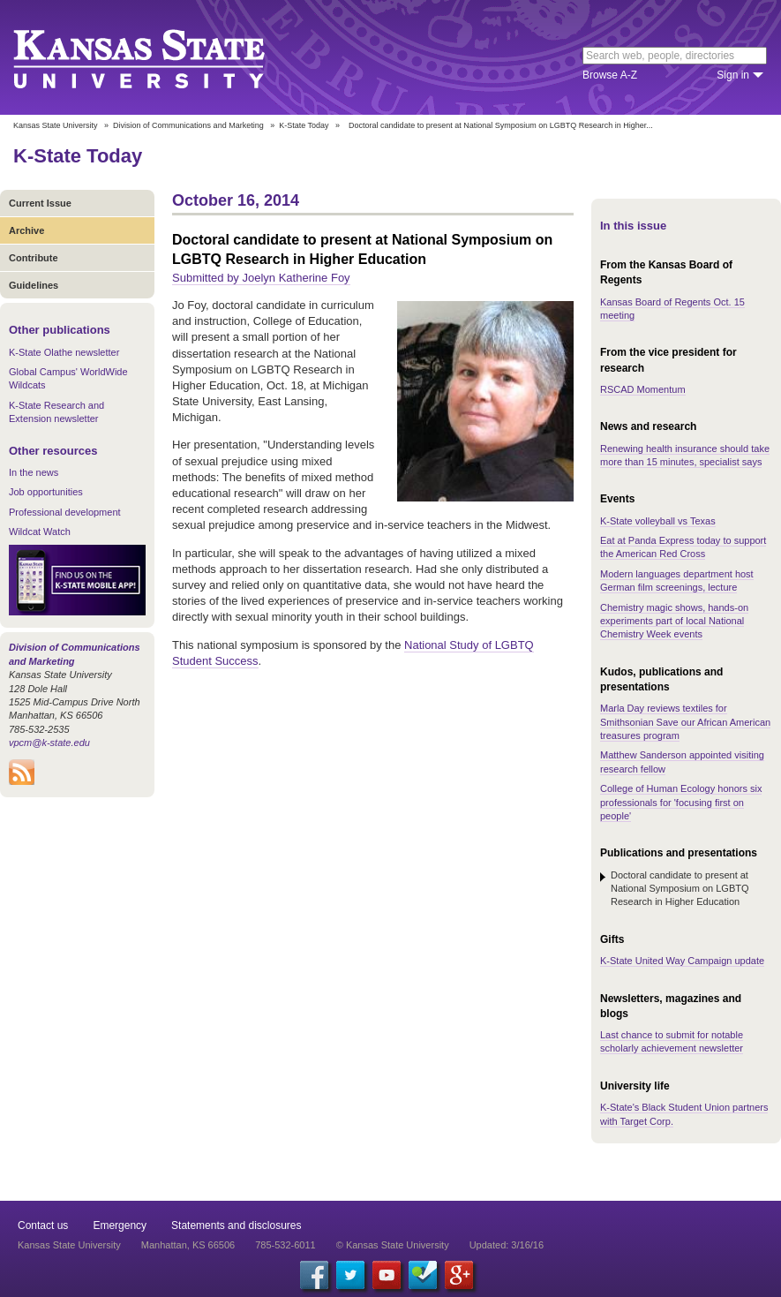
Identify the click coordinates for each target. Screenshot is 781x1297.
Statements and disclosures (236, 1225)
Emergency (119, 1225)
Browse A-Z (609, 75)
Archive (26, 230)
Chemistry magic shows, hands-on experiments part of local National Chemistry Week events (674, 621)
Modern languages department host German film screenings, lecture (677, 580)
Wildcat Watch (40, 531)
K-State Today (303, 125)
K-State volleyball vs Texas (658, 521)
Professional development (65, 512)
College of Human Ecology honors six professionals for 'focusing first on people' (681, 802)
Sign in (733, 75)
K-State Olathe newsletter (64, 352)
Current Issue (40, 203)
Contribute (33, 258)
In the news (33, 472)
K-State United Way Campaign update (682, 960)
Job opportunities (46, 491)
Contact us (43, 1225)
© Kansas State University (392, 1245)
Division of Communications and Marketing (188, 125)
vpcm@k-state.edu (49, 742)
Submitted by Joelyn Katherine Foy (261, 277)
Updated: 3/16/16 (506, 1245)
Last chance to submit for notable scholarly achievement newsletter (671, 1041)
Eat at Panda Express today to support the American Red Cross (683, 547)
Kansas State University (161, 57)
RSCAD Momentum (643, 389)
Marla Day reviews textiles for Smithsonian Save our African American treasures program (685, 722)
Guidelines (33, 285)
